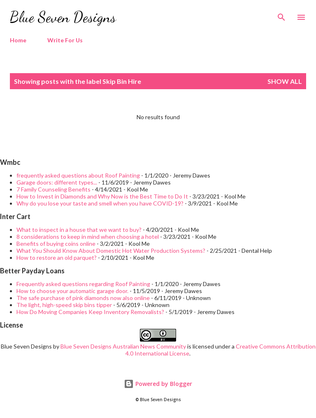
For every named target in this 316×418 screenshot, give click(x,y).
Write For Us (65, 40)
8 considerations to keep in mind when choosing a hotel (87, 236)
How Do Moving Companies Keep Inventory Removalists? (90, 311)
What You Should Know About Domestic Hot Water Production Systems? (110, 250)
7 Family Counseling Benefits (53, 189)
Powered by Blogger (158, 384)
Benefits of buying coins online (55, 243)
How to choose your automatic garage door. (72, 290)
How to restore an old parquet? (56, 257)
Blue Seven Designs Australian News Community (123, 346)
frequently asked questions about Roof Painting (78, 175)
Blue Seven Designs (63, 17)
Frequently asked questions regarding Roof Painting (83, 283)
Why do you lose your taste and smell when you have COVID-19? (100, 203)
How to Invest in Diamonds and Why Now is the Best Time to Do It (102, 196)
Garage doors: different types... (56, 182)
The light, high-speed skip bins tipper (64, 304)
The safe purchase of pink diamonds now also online (83, 297)
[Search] (281, 15)
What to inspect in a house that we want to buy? (79, 229)
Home (18, 40)
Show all (284, 81)
